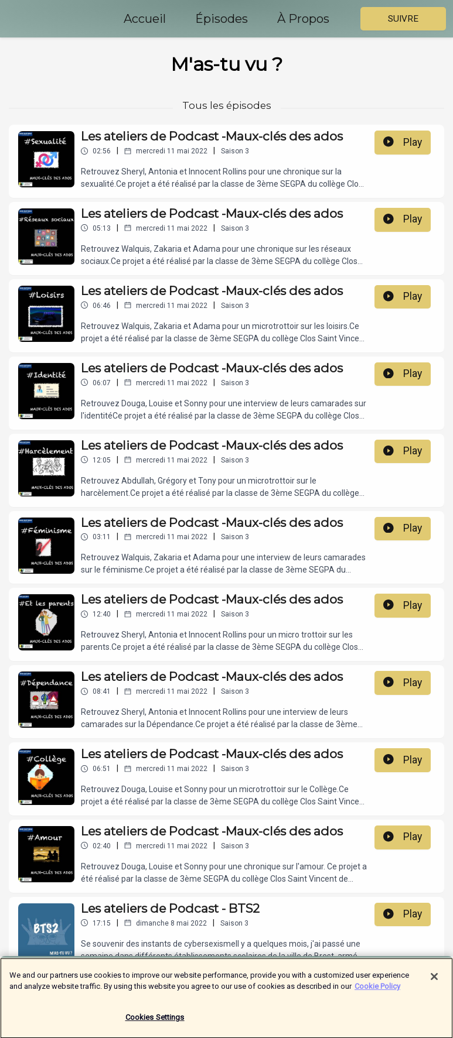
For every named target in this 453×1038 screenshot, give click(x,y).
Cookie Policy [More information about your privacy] (377, 994)
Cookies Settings (155, 1025)
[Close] (434, 984)
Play (402, 142)
